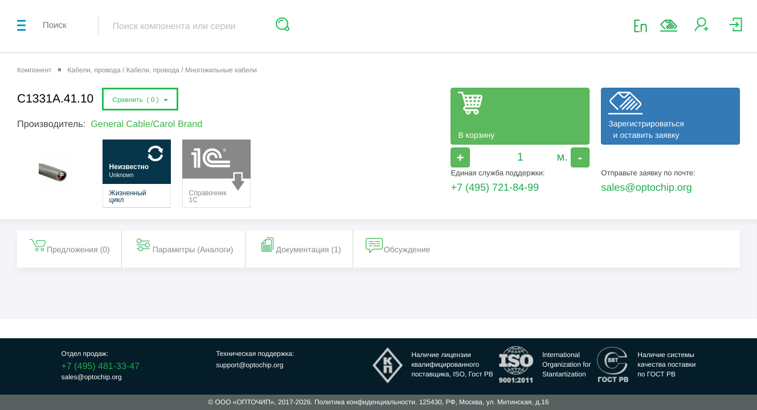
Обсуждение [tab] (398, 245)
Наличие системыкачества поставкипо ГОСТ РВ (666, 364)
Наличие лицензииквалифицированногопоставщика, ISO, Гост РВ (452, 364)
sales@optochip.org (646, 187)
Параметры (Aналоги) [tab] (184, 245)
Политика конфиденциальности (364, 402)
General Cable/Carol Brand (146, 124)
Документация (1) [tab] (299, 245)
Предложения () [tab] (69, 245)
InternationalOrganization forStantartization (566, 364)
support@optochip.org (249, 365)
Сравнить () (140, 100)
